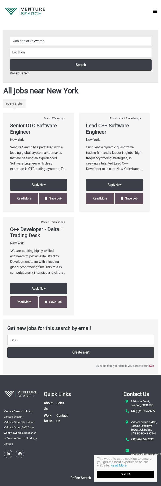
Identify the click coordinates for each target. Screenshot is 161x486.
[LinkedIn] (8, 454)
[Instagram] (20, 454)
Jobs (60, 403)
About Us (48, 406)
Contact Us (62, 418)
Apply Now (39, 185)
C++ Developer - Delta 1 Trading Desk (36, 233)
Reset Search (20, 73)
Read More (118, 465)
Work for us (48, 418)
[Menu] (155, 11)
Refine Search (80, 478)
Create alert (80, 352)
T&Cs (151, 365)
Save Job (55, 198)
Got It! (125, 474)
